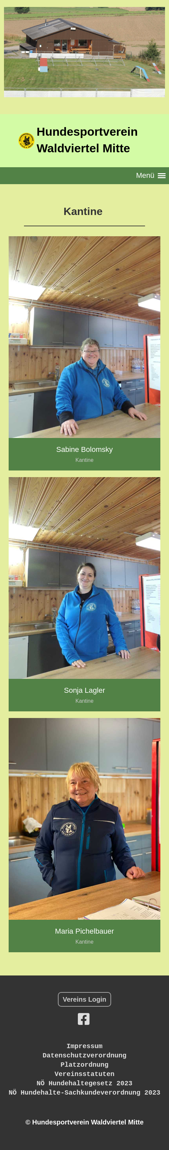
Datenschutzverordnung (84, 1055)
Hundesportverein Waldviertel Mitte (87, 140)
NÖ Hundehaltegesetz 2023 (84, 1083)
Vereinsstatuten (84, 1074)
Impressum (84, 1046)
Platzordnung (84, 1064)
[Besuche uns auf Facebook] (83, 1019)
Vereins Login (84, 999)
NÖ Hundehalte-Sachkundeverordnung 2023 (84, 1092)
